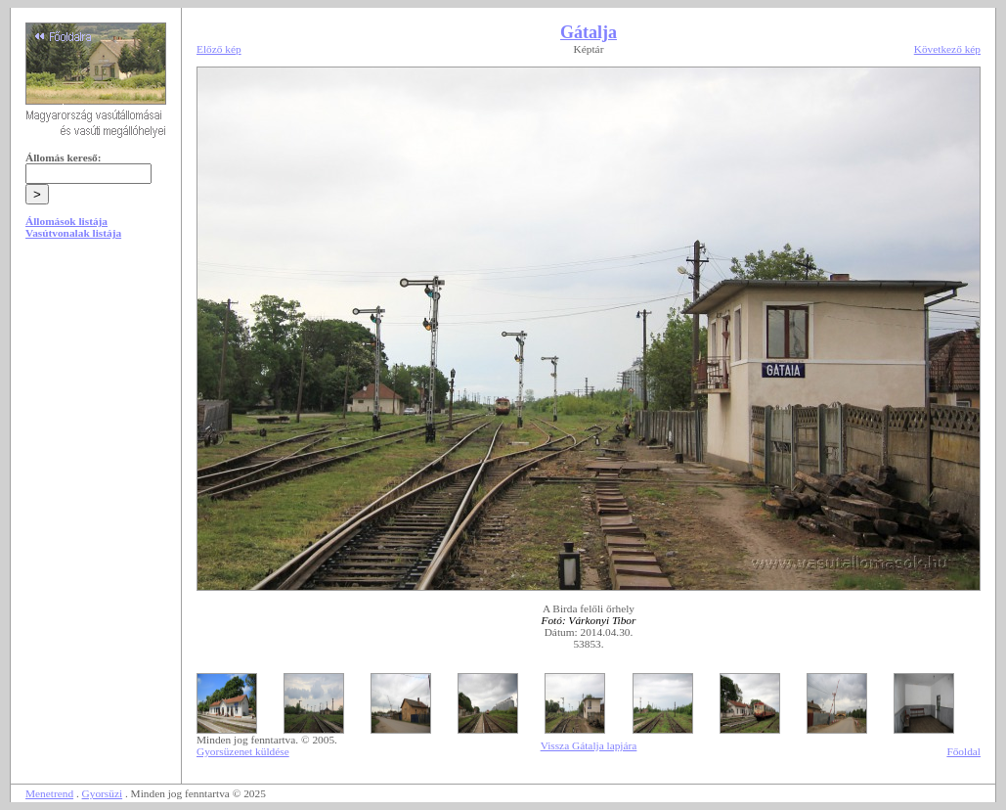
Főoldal (963, 751)
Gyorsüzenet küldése (243, 751)
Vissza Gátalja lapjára (589, 745)
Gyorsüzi (102, 793)
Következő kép (947, 49)
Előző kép (219, 49)
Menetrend (49, 793)
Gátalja (588, 32)
